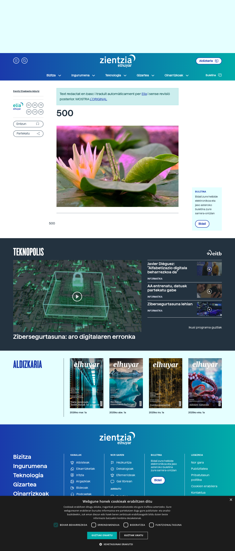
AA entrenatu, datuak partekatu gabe (167, 288)
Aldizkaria (208, 61)
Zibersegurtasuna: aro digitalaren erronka (74, 336)
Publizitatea (199, 468)
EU (28, 105)
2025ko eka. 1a (196, 412)
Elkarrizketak (82, 469)
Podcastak (81, 494)
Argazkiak (80, 481)
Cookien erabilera (204, 486)
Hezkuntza (121, 463)
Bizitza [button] (54, 75)
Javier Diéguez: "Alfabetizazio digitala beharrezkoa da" (167, 267)
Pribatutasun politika (200, 477)
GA (41, 112)
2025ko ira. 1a (156, 412)
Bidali (202, 224)
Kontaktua (198, 492)
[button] (16, 60)
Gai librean (121, 481)
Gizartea (25, 484)
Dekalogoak (122, 469)
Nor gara (197, 462)
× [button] (230, 500)
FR (41, 105)
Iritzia (77, 475)
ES (35, 105)
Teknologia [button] (116, 75)
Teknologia (28, 475)
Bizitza (22, 456)
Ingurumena (30, 466)
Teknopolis (28, 251)
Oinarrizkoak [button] (177, 75)
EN (28, 112)
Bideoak (79, 488)
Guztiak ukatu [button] (133, 535)
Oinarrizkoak (31, 493)
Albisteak (79, 463)
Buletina (214, 75)
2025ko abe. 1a (117, 412)
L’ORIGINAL (98, 99)
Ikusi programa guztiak (205, 327)
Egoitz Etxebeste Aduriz (26, 91)
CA (35, 112)
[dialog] (117, 523)
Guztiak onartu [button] (102, 535)
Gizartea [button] (146, 75)
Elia (144, 94)
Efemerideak (123, 475)
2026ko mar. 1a (78, 412)
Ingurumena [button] (83, 75)
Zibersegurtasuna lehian (170, 304)
